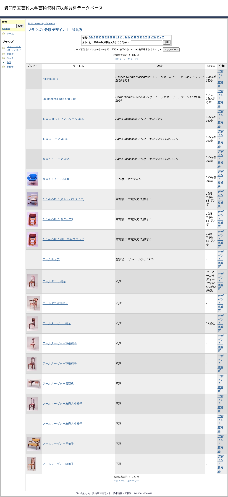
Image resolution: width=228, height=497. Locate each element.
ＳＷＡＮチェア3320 (56, 179)
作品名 (10, 58)
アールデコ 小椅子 (54, 281)
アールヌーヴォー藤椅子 (58, 463)
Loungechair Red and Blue (59, 98)
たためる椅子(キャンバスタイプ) (63, 199)
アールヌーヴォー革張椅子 (60, 343)
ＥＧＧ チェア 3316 (55, 138)
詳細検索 (6, 29)
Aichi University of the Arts (41, 23)
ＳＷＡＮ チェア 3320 (56, 158)
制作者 (10, 54)
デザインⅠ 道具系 (220, 79)
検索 (4, 22)
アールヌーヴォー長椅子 (58, 443)
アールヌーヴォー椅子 (57, 323)
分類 (9, 62)
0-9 (90, 37)
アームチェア (51, 259)
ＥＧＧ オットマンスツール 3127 (64, 118)
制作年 (10, 66)
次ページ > (133, 59)
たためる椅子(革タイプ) (58, 219)
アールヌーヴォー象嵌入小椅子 (62, 403)
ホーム (10, 33)
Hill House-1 (50, 78)
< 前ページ (119, 59)
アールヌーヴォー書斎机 (58, 383)
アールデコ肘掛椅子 (55, 303)
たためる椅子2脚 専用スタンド (63, 239)
